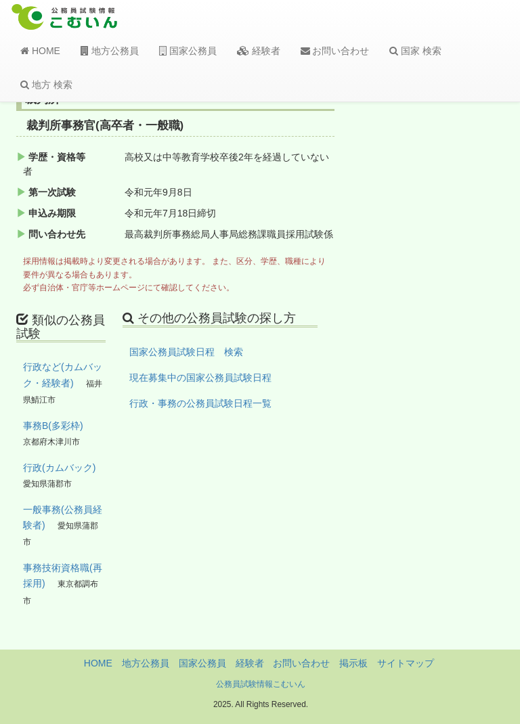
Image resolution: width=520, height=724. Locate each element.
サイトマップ (405, 663)
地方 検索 (46, 84)
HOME (40, 50)
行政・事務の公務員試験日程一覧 (200, 403)
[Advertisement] (450, 313)
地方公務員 (110, 50)
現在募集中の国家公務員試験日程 (200, 377)
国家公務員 (188, 50)
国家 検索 (415, 50)
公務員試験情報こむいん (260, 684)
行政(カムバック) (59, 467)
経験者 (258, 50)
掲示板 (353, 663)
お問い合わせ (335, 50)
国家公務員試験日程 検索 (186, 351)
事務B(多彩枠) (53, 425)
